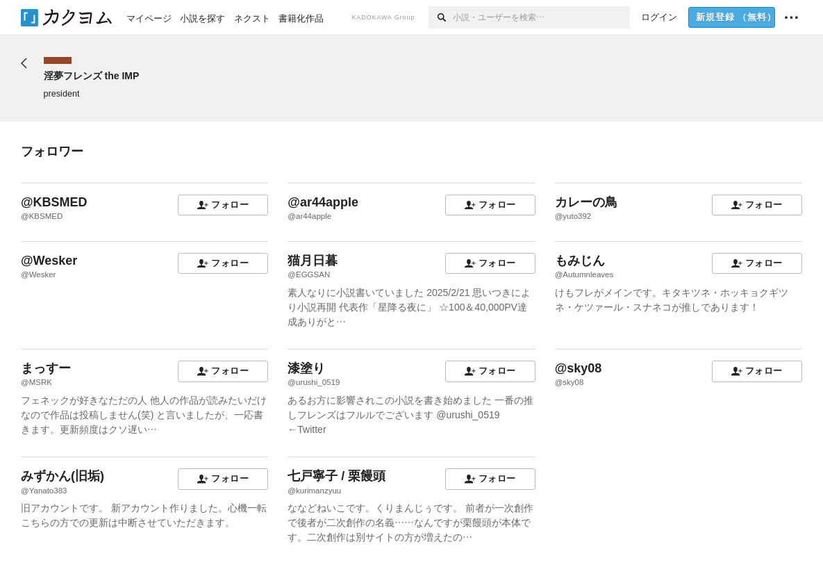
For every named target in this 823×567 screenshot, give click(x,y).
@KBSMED (54, 202)
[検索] (441, 17)
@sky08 (578, 368)
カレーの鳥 (586, 202)
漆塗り (306, 368)
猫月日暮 (313, 261)
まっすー (46, 368)
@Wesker (49, 261)
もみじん (580, 261)
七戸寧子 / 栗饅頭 (336, 476)
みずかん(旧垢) (62, 476)
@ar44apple (323, 202)
